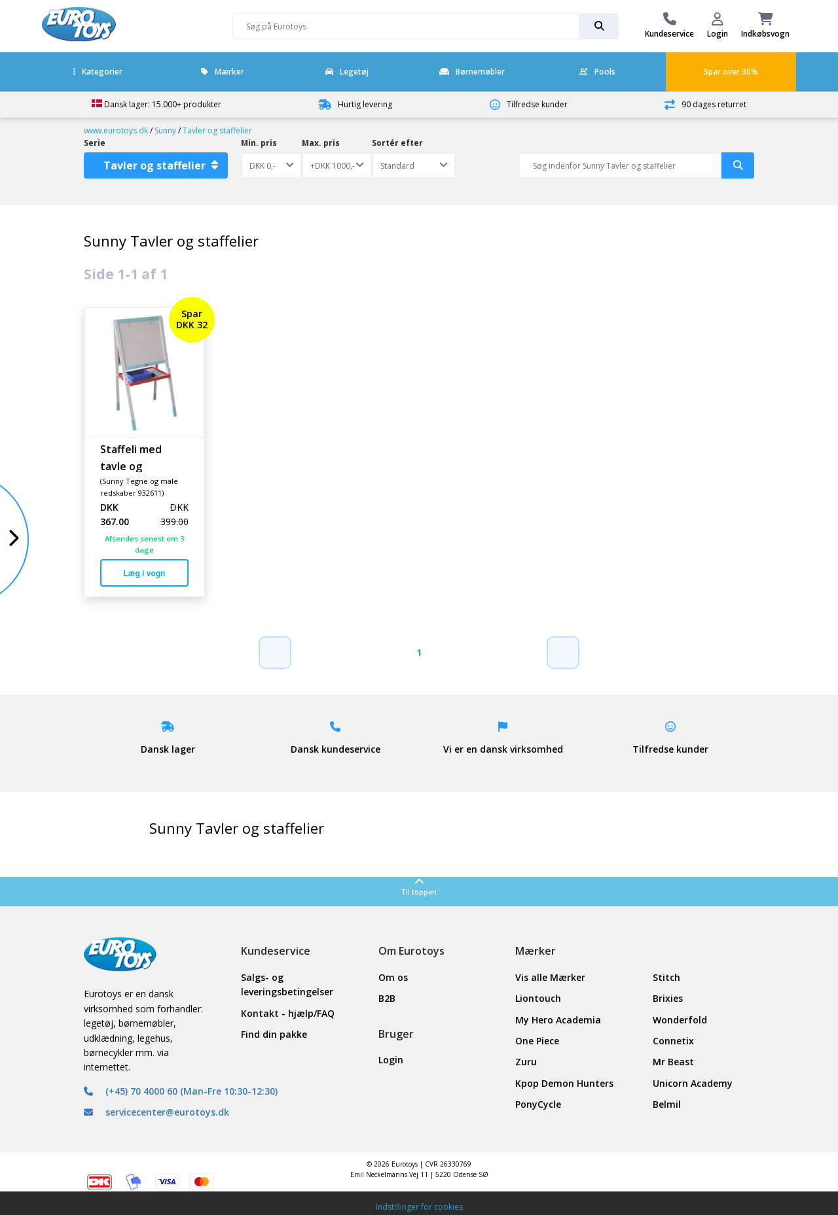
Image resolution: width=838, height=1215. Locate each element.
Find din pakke (274, 1034)
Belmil (667, 1104)
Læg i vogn (144, 573)
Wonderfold (680, 1020)
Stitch (666, 977)
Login (390, 1059)
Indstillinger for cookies (419, 1206)
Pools (597, 71)
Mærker (222, 71)
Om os (393, 977)
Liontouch (538, 998)
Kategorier (97, 71)
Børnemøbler (472, 71)
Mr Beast (673, 1061)
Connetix (673, 1041)
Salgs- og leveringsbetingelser (287, 984)
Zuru (526, 1061)
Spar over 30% (731, 71)
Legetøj (347, 71)
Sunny (165, 130)
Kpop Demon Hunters (564, 1083)
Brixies (668, 998)
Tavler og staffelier (217, 130)
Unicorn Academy (693, 1083)
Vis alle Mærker (550, 977)
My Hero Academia (558, 1020)
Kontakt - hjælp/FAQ (288, 1013)
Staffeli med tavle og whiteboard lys (138, 457)
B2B (386, 998)
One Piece (537, 1041)
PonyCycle (538, 1104)
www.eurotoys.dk (116, 130)
